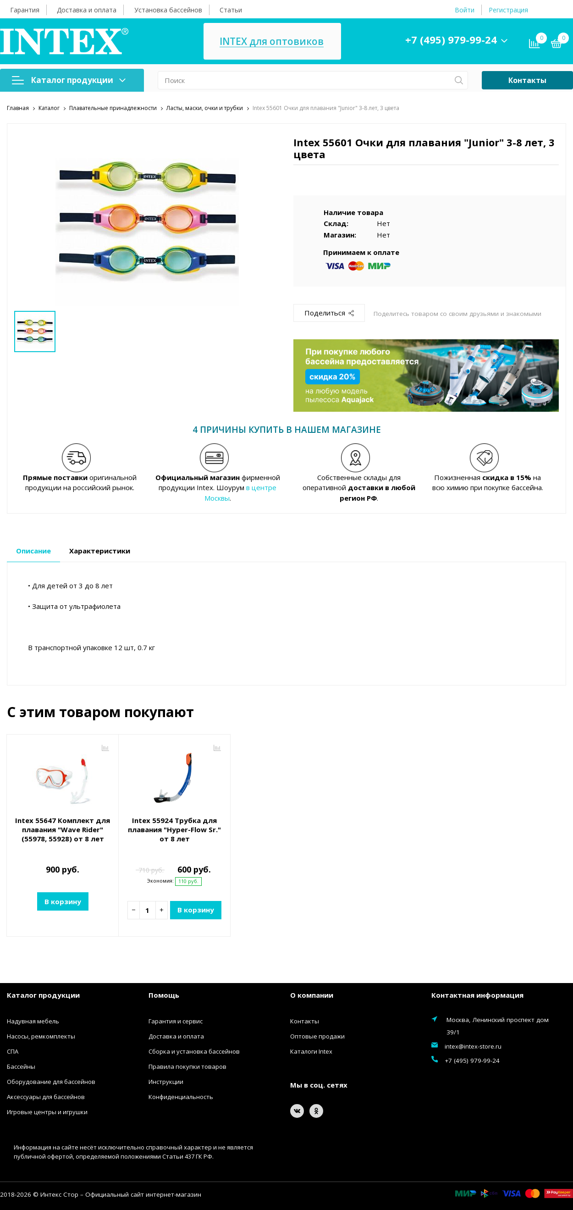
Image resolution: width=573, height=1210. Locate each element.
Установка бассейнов (168, 10)
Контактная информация (477, 995)
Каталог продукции (69, 80)
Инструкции (166, 1081)
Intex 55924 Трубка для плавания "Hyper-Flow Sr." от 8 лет (174, 829)
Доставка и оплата (86, 10)
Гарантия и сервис (176, 1021)
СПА (12, 1051)
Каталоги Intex (311, 1051)
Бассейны (21, 1066)
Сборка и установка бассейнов (194, 1051)
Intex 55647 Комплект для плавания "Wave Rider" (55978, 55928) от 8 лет (62, 829)
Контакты (527, 80)
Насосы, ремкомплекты (41, 1036)
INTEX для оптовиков (272, 41)
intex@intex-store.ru (473, 1046)
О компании (311, 995)
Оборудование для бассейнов (51, 1081)
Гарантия (24, 10)
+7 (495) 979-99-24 (451, 39)
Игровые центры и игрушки (47, 1112)
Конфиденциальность (181, 1097)
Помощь (164, 995)
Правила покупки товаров (187, 1066)
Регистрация (508, 10)
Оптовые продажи (317, 1036)
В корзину (62, 901)
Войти (464, 10)
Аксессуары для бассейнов (46, 1097)
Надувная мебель (33, 1021)
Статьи (231, 10)
